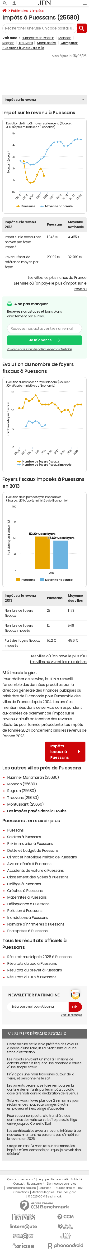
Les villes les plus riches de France (57, 277)
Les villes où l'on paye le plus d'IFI (59, 656)
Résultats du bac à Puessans (32, 963)
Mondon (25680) (22, 784)
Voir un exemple (71, 1015)
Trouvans (26, 42)
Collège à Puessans (24, 884)
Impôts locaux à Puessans (65, 751)
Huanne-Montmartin (38, 37)
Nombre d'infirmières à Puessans (35, 924)
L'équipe (43, 1179)
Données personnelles (61, 1183)
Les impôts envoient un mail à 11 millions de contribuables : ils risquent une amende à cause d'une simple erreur (44, 1063)
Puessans (15, 830)
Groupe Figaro (66, 1192)
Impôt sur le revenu (20, 99)
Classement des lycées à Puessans (37, 877)
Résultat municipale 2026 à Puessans (39, 957)
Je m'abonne (40, 340)
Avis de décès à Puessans (29, 864)
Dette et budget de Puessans (32, 850)
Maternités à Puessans (27, 897)
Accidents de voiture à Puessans (35, 870)
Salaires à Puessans (24, 837)
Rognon (8, 42)
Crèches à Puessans (24, 890)
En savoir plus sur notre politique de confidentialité (39, 349)
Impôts (38, 10)
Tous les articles (64, 1188)
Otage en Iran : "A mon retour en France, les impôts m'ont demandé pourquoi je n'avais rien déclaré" (44, 1150)
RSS (81, 1188)
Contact (18, 1183)
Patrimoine (19, 10)
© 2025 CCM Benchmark (44, 1196)
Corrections (21, 1192)
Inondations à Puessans (27, 917)
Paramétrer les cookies (21, 1188)
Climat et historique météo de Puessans (42, 857)
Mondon (64, 37)
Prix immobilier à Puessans (30, 843)
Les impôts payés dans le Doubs (36, 811)
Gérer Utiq (44, 1188)
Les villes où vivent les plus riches (58, 662)
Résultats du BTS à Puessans (31, 977)
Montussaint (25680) (25, 804)
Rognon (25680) (21, 791)
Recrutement (35, 1183)
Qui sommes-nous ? (21, 1179)
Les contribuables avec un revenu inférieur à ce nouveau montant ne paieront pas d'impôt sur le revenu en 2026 (44, 1134)
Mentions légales (43, 1192)
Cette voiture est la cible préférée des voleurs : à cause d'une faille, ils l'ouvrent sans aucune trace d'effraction (43, 1048)
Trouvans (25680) (23, 797)
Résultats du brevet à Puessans (34, 970)
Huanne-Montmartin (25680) (33, 777)
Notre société (59, 1179)
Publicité (76, 1179)
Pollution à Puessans (24, 910)
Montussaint (46, 42)
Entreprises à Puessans (27, 931)
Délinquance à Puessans (28, 904)
